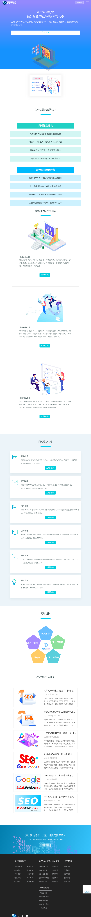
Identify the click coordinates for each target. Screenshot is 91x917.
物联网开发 (31, 881)
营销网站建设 (44, 897)
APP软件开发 (44, 900)
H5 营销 (17, 881)
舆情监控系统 (44, 904)
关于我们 (67, 866)
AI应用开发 (43, 893)
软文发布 (55, 878)
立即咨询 (45, 32)
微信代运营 (43, 881)
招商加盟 (67, 878)
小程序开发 (31, 874)
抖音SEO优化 (44, 878)
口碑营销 (55, 870)
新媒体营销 (18, 866)
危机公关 (17, 878)
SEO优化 (17, 870)
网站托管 (17, 874)
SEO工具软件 (44, 874)
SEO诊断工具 (44, 866)
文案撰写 (55, 874)
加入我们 (67, 874)
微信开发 (30, 870)
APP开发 (30, 878)
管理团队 (67, 870)
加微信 (79, 3)
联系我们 (67, 881)
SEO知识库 (43, 870)
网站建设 (30, 866)
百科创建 (55, 866)
